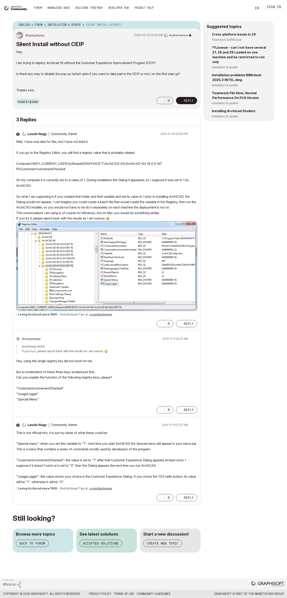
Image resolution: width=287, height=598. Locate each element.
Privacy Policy (100, 593)
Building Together (89, 8)
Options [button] (195, 25)
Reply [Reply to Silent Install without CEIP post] (189, 101)
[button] (160, 100)
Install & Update (28, 101)
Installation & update (225, 67)
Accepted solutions (101, 543)
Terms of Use (124, 593)
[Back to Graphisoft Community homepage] (16, 7)
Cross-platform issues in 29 (234, 34)
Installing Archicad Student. (234, 111)
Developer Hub (118, 8)
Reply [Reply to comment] (189, 324)
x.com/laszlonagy (100, 314)
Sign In (274, 7)
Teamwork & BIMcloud (226, 39)
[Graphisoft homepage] (267, 584)
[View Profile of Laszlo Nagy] (37, 134)
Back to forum (32, 543)
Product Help (144, 8)
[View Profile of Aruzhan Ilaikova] (178, 35)
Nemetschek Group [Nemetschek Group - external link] (269, 593)
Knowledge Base (59, 8)
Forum (38, 8)
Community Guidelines (153, 593)
